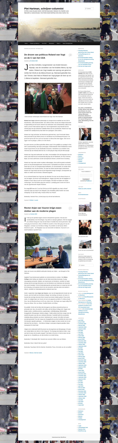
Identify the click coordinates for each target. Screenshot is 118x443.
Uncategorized (82, 163)
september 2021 (82, 377)
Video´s (58, 43)
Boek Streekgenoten (68, 43)
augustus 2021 (82, 379)
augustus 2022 (82, 367)
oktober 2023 (81, 344)
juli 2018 (80, 403)
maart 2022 (81, 370)
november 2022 (82, 361)
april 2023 (80, 353)
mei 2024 (80, 332)
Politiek (31, 200)
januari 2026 (81, 322)
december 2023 (82, 341)
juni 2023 (80, 349)
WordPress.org (82, 431)
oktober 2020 (81, 394)
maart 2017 (81, 405)
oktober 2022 (81, 363)
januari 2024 (81, 339)
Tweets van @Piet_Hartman (84, 188)
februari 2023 (81, 356)
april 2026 (80, 320)
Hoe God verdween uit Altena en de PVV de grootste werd (85, 305)
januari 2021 (81, 389)
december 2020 (82, 391)
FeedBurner (89, 180)
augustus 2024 (82, 328)
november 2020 (82, 392)
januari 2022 (81, 372)
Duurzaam (81, 158)
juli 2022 (80, 368)
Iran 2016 (44, 43)
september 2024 (82, 327)
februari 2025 (81, 325)
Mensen (31, 352)
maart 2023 (81, 354)
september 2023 (82, 346)
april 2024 (80, 334)
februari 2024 (81, 337)
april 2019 (80, 401)
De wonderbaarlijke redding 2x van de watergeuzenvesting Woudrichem (86, 59)
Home (26, 43)
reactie (36, 200)
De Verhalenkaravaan (83, 194)
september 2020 (82, 396)
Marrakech (51, 43)
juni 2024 (80, 330)
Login (79, 425)
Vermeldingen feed (83, 427)
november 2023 (82, 342)
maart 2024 (81, 335)
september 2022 (82, 365)
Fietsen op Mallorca (34, 43)
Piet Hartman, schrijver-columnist (43, 8)
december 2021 (82, 373)
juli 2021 (80, 380)
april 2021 (80, 386)
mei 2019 (80, 399)
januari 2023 (81, 358)
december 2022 (82, 360)
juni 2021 (80, 382)
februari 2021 (81, 387)
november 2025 (82, 323)
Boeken (80, 156)
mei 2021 (80, 384)
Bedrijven (80, 154)
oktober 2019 (81, 398)
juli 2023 (80, 347)
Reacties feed (81, 429)
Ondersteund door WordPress (59, 437)
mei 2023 (80, 351)
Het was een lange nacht (84, 66)
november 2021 (82, 375)
